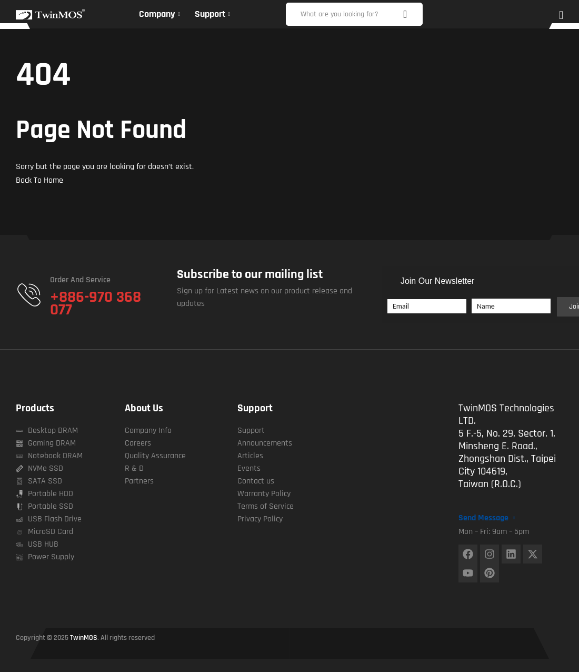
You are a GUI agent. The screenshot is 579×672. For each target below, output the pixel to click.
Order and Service (80, 279)
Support (255, 408)
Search (409, 14)
